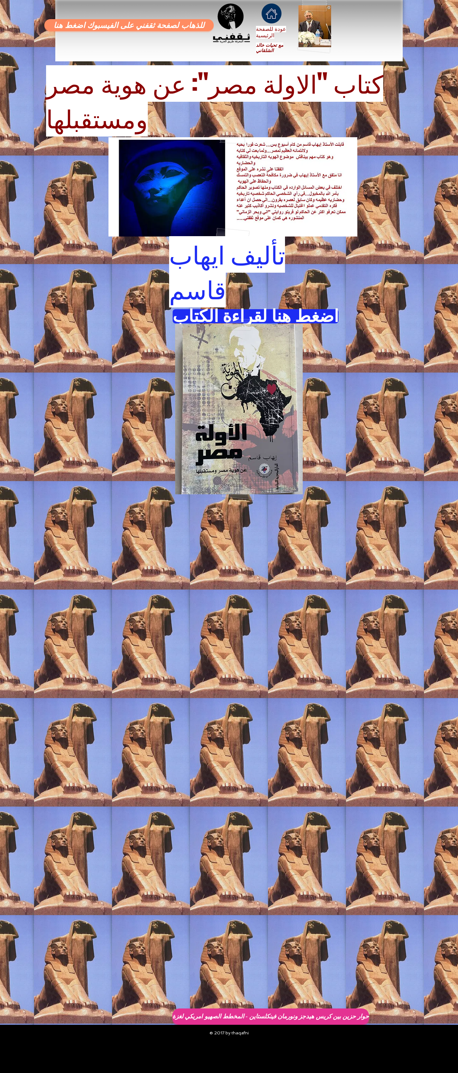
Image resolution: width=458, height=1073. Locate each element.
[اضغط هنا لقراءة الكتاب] (256, 316)
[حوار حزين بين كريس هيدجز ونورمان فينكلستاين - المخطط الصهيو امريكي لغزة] (270, 1016)
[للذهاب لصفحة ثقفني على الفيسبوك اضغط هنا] (129, 25)
